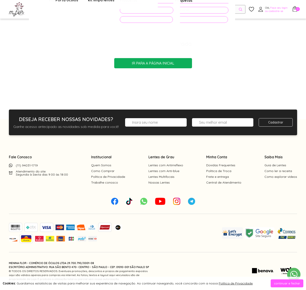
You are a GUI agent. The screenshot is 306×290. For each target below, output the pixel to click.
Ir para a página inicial (153, 63)
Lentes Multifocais (161, 176)
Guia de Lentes (275, 165)
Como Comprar (102, 170)
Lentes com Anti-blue (163, 170)
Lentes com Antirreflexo (165, 165)
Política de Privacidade (108, 176)
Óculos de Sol (78, 10)
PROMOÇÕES (138, 9)
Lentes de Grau (161, 157)
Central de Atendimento (223, 182)
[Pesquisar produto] (240, 9)
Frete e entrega (217, 176)
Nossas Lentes (159, 182)
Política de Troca (218, 170)
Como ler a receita (278, 170)
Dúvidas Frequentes (220, 165)
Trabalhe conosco (104, 182)
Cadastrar (275, 122)
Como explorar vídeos (280, 176)
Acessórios (108, 10)
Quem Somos (101, 165)
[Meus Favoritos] (251, 9)
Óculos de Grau (46, 10)
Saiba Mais (273, 157)
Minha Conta (216, 157)
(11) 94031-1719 (27, 165)
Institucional (101, 157)
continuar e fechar (287, 283)
